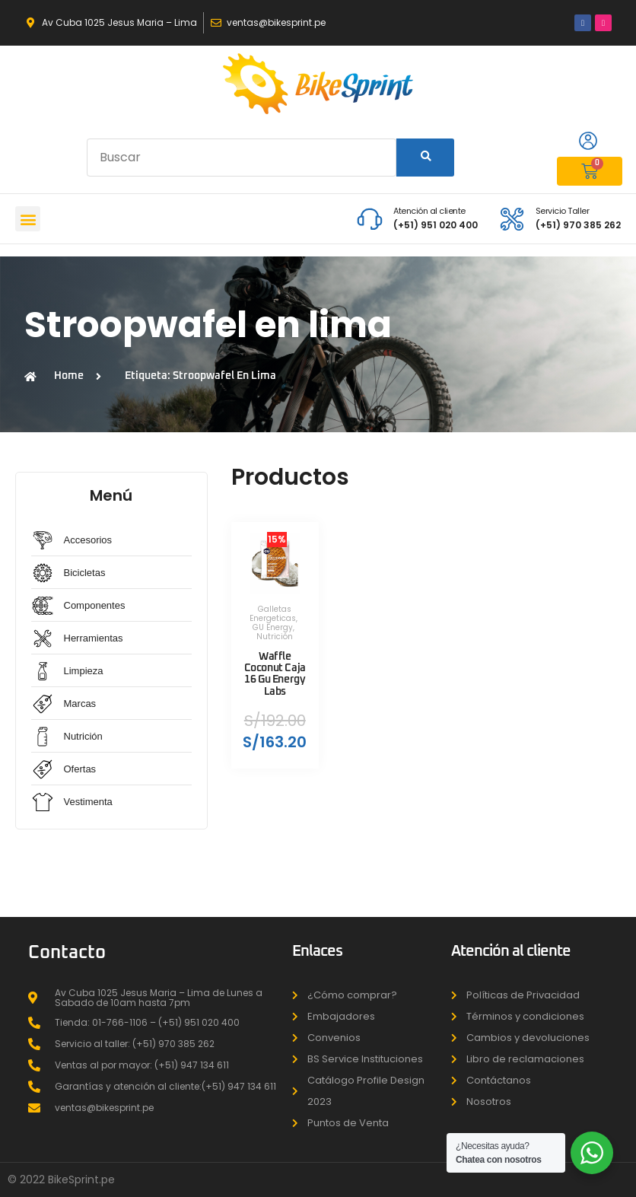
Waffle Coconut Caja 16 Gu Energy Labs (275, 673)
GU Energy (273, 627)
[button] (27, 218)
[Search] (425, 157)
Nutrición (274, 636)
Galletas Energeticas (273, 613)
